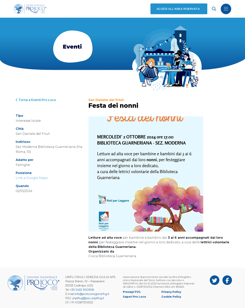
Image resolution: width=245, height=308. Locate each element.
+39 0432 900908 (82, 289)
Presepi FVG (131, 292)
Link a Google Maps (32, 178)
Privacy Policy (171, 292)
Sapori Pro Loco (134, 296)
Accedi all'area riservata (178, 9)
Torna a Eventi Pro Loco (36, 100)
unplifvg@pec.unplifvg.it (88, 298)
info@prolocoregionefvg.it (91, 294)
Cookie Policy (171, 296)
